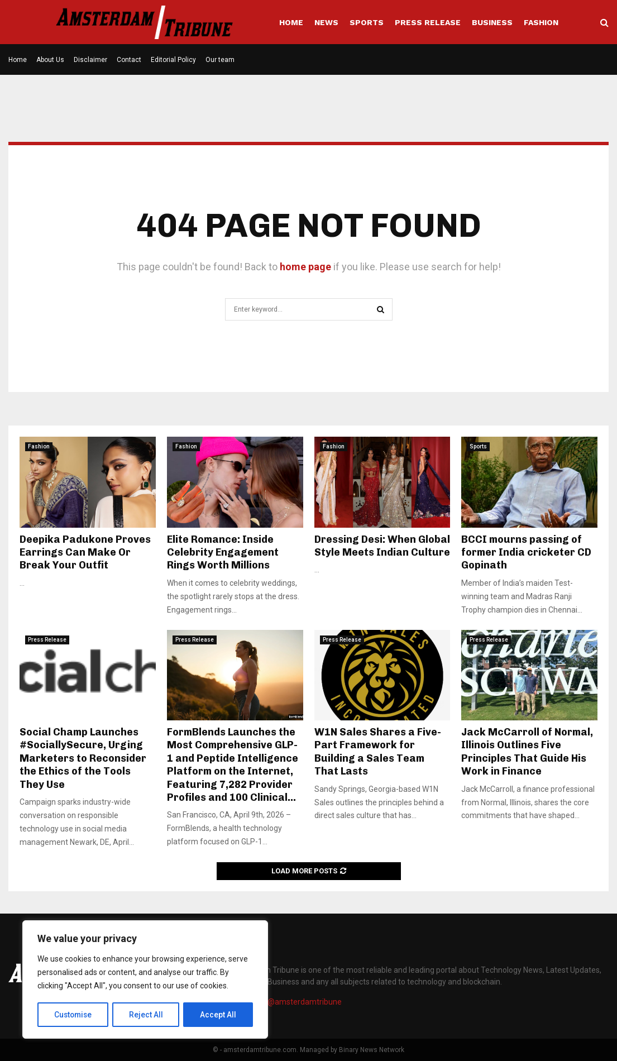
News (326, 22)
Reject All (147, 1014)
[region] (145, 980)
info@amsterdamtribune (298, 1001)
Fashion (541, 22)
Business (492, 22)
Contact (129, 60)
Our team (220, 60)
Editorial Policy (173, 60)
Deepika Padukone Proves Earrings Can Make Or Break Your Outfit (85, 552)
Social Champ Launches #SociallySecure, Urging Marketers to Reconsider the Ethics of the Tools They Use (83, 758)
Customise (73, 1014)
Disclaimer (90, 60)
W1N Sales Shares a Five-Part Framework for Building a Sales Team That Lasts (377, 751)
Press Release (428, 22)
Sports (367, 22)
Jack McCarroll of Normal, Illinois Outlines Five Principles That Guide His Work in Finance (527, 751)
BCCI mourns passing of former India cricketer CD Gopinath (526, 552)
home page (305, 267)
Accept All (218, 1014)
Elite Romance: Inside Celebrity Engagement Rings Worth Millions (223, 552)
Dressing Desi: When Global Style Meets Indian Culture (382, 545)
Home (291, 22)
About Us (50, 60)
